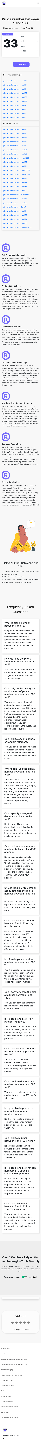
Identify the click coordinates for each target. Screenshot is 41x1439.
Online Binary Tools (7, 1380)
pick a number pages (7, 1370)
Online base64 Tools (7, 1385)
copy (8, 34)
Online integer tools (7, 1401)
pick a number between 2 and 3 (14, 207)
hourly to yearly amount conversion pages (14, 1364)
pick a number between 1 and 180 (15, 129)
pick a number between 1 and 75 (15, 101)
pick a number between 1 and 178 (15, 166)
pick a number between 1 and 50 (15, 97)
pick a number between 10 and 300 (16, 158)
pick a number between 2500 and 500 (17, 195)
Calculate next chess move (9, 1417)
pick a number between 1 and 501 (15, 154)
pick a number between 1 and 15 (15, 146)
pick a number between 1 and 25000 (16, 174)
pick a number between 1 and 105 (15, 138)
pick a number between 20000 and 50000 (18, 227)
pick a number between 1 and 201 (15, 191)
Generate (21, 64)
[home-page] (4, 3)
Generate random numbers (9, 1407)
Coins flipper (5, 1412)
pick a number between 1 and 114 (15, 219)
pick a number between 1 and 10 (15, 81)
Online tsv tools (6, 1396)
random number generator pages (11, 1375)
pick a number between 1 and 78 (15, 182)
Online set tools (6, 1391)
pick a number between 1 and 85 (15, 162)
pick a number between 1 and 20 (15, 105)
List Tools (4, 1354)
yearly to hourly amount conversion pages (14, 1359)
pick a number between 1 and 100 (15, 85)
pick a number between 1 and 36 (15, 223)
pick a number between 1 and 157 (15, 133)
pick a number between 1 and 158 (15, 211)
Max (23, 47)
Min (22, 36)
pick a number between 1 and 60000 (16, 170)
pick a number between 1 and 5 (14, 113)
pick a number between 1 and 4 (14, 117)
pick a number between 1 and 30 (15, 109)
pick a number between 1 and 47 (15, 199)
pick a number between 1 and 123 (15, 142)
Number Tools (5, 1348)
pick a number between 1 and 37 (15, 186)
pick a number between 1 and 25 (15, 93)
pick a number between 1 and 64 (15, 150)
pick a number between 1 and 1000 (16, 89)
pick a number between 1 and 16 (15, 178)
